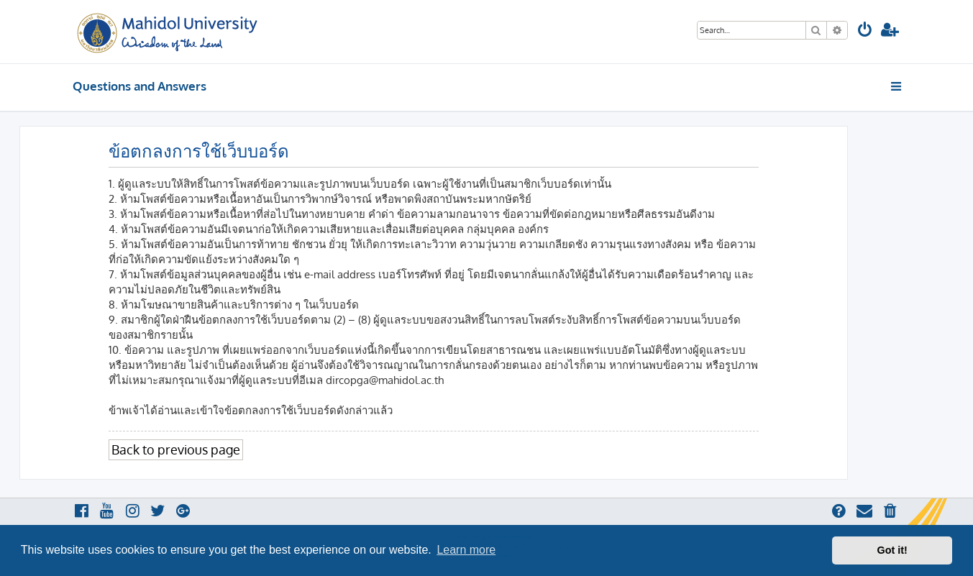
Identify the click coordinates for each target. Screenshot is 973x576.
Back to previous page (175, 449)
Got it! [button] (892, 550)
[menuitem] (865, 31)
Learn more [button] (466, 550)
